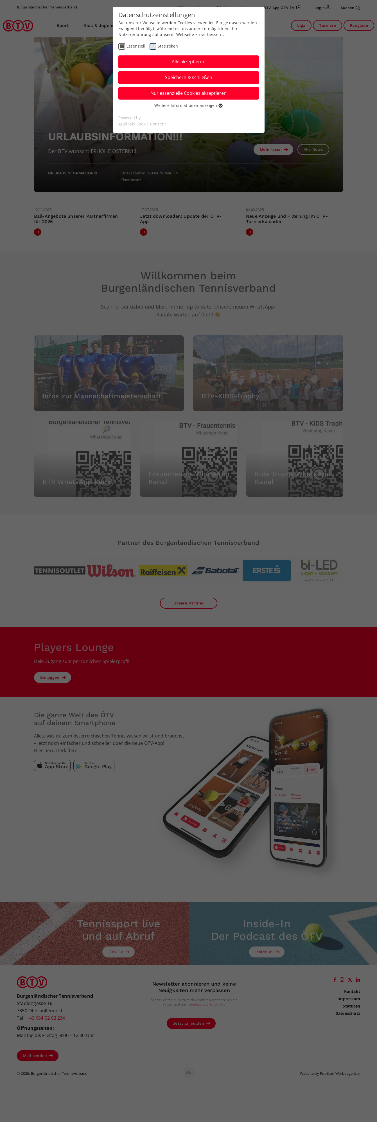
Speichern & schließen (188, 77)
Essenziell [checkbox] (136, 46)
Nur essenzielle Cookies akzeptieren (188, 93)
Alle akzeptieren (189, 62)
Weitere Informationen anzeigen (188, 105)
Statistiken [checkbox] (168, 46)
